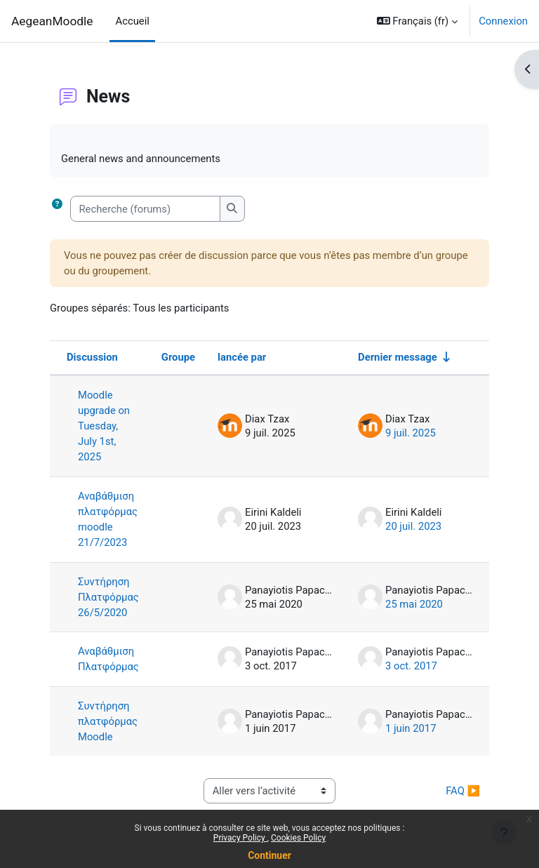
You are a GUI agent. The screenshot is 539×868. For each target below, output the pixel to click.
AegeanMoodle (52, 21)
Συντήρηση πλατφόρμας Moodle (108, 721)
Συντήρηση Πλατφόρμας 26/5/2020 (108, 597)
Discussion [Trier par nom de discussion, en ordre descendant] (92, 357)
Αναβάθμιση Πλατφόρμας (108, 659)
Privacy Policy (240, 838)
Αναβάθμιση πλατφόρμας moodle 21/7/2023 (108, 519)
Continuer (269, 855)
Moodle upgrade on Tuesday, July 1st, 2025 (104, 426)
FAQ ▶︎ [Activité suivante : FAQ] (461, 790)
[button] (417, 21)
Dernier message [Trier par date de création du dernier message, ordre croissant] (397, 357)
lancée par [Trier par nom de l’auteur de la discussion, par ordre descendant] (242, 357)
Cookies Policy (298, 838)
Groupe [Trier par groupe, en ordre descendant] (178, 357)
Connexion (503, 21)
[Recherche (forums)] (145, 208)
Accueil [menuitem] (132, 21)
